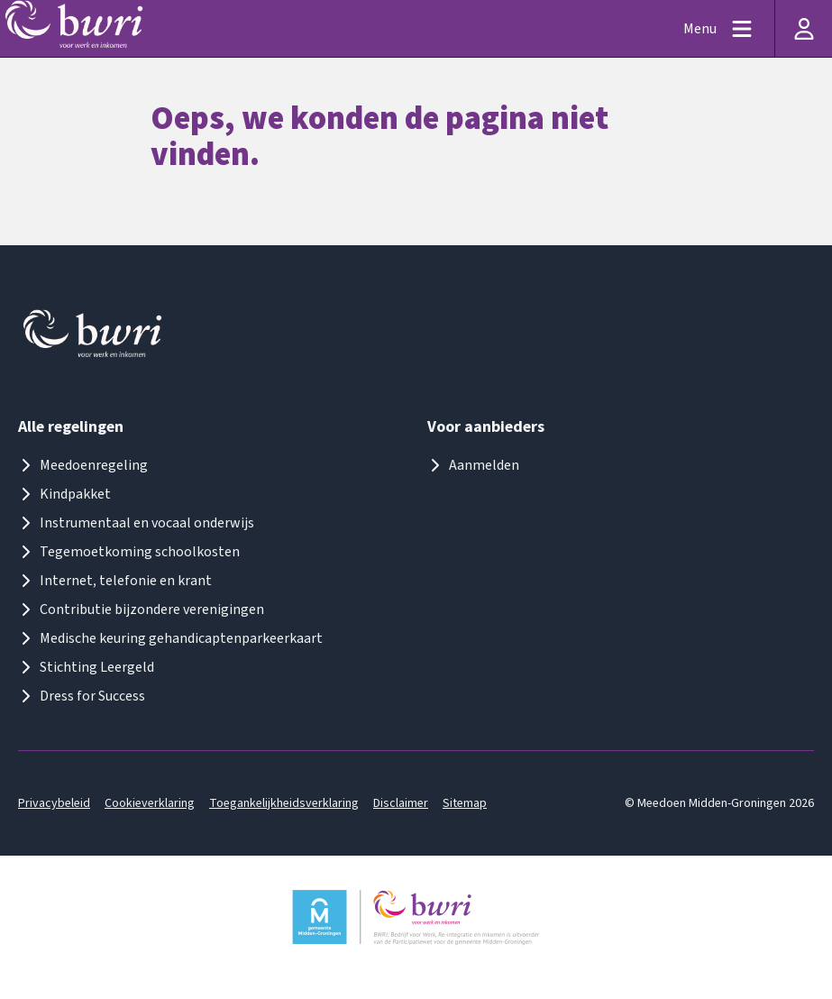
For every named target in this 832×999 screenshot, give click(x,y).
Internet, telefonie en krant (115, 581)
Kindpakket (64, 494)
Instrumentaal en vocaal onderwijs (136, 523)
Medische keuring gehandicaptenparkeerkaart (170, 638)
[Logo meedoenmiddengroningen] (93, 338)
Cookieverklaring (150, 803)
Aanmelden (473, 465)
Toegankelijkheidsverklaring (284, 803)
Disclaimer (400, 803)
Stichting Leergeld (86, 667)
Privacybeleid (54, 803)
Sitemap (465, 803)
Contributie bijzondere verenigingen (141, 609)
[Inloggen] (803, 28)
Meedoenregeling (83, 465)
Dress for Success (81, 696)
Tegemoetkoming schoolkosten (129, 552)
